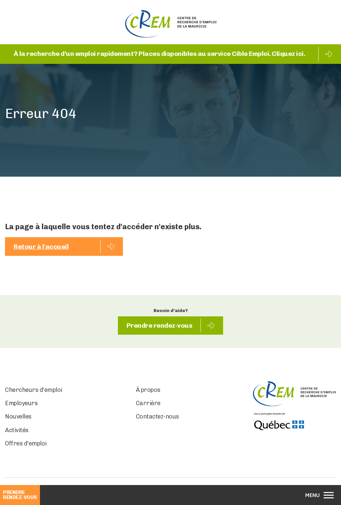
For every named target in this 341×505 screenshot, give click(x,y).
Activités (17, 430)
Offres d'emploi (26, 444)
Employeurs (21, 404)
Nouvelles (18, 417)
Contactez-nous (157, 417)
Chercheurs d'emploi (33, 390)
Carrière (148, 404)
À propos (148, 390)
